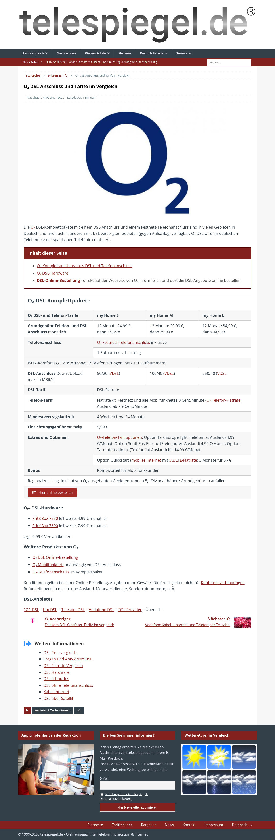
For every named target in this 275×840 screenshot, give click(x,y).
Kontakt (189, 825)
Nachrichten (66, 53)
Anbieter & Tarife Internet (52, 710)
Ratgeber (148, 825)
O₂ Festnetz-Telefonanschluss (123, 342)
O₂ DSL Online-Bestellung (55, 557)
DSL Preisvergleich (60, 652)
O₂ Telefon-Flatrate (223, 400)
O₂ (33, 227)
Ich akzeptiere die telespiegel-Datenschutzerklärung (124, 796)
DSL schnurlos (56, 678)
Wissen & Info (95, 53)
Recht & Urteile (152, 53)
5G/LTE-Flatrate (183, 460)
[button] (9, 830)
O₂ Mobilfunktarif (47, 564)
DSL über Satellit (58, 698)
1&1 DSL (31, 609)
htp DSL (50, 609)
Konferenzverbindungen (223, 582)
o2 (78, 710)
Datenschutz (242, 825)
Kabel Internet (56, 692)
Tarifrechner (122, 825)
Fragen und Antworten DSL (68, 659)
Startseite (95, 825)
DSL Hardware (56, 672)
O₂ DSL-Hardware (52, 273)
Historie (125, 53)
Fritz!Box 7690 (45, 525)
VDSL (114, 373)
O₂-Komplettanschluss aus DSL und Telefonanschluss (84, 265)
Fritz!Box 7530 (45, 518)
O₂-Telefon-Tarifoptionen (119, 437)
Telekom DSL (73, 609)
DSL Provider (129, 609)
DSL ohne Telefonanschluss (68, 685)
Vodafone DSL (101, 609)
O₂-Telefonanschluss (50, 572)
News (169, 825)
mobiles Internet (146, 460)
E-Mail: (104, 778)
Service (181, 53)
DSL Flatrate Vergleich (63, 665)
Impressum (213, 825)
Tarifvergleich (33, 53)
